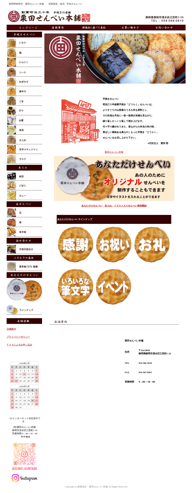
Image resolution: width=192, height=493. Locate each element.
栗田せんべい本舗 (114, 152)
